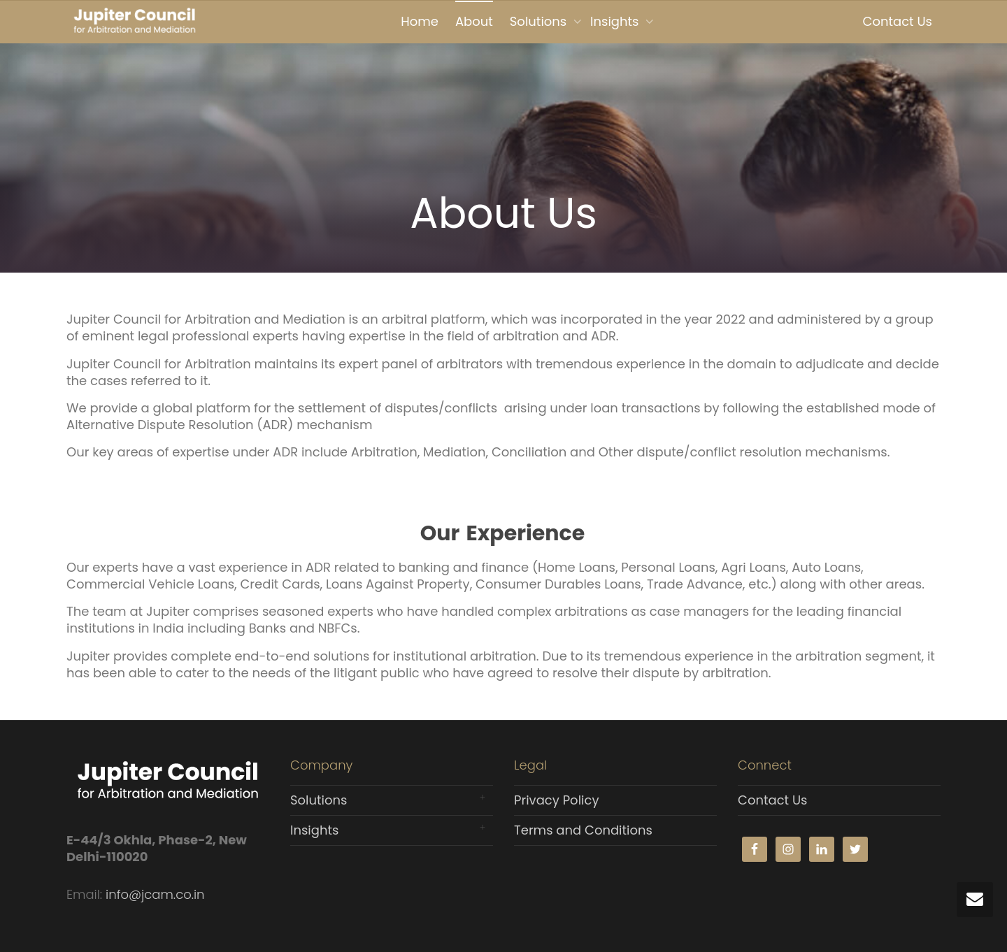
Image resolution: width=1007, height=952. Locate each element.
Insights (616, 21)
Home (419, 21)
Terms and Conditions (583, 830)
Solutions (540, 21)
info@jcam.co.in (155, 894)
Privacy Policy (556, 800)
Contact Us (898, 21)
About (474, 21)
